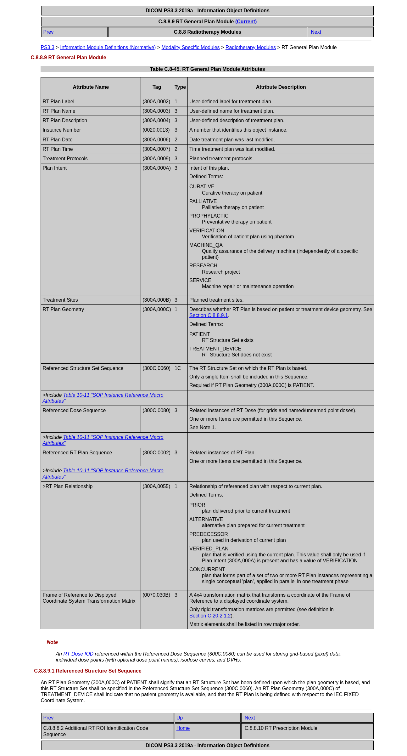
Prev (48, 32)
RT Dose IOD (78, 654)
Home (183, 728)
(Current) (246, 21)
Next (316, 32)
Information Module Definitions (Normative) (108, 47)
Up (179, 717)
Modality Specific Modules (191, 47)
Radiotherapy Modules (251, 47)
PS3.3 (47, 47)
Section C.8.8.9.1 (208, 315)
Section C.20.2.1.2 (210, 615)
